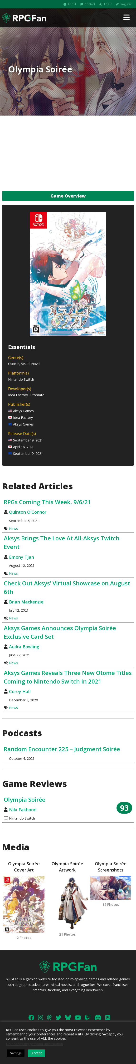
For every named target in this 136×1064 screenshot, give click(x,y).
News (13, 528)
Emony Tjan (21, 557)
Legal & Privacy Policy (108, 1020)
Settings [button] (16, 1053)
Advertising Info (77, 1020)
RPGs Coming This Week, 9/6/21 (47, 502)
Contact (90, 4)
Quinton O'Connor (27, 512)
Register (126, 4)
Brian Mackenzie (26, 602)
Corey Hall (20, 691)
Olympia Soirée (24, 799)
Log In (108, 4)
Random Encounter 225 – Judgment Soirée (62, 749)
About (72, 4)
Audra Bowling (24, 646)
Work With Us (51, 1020)
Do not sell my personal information (34, 1043)
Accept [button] (36, 1053)
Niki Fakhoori (23, 809)
